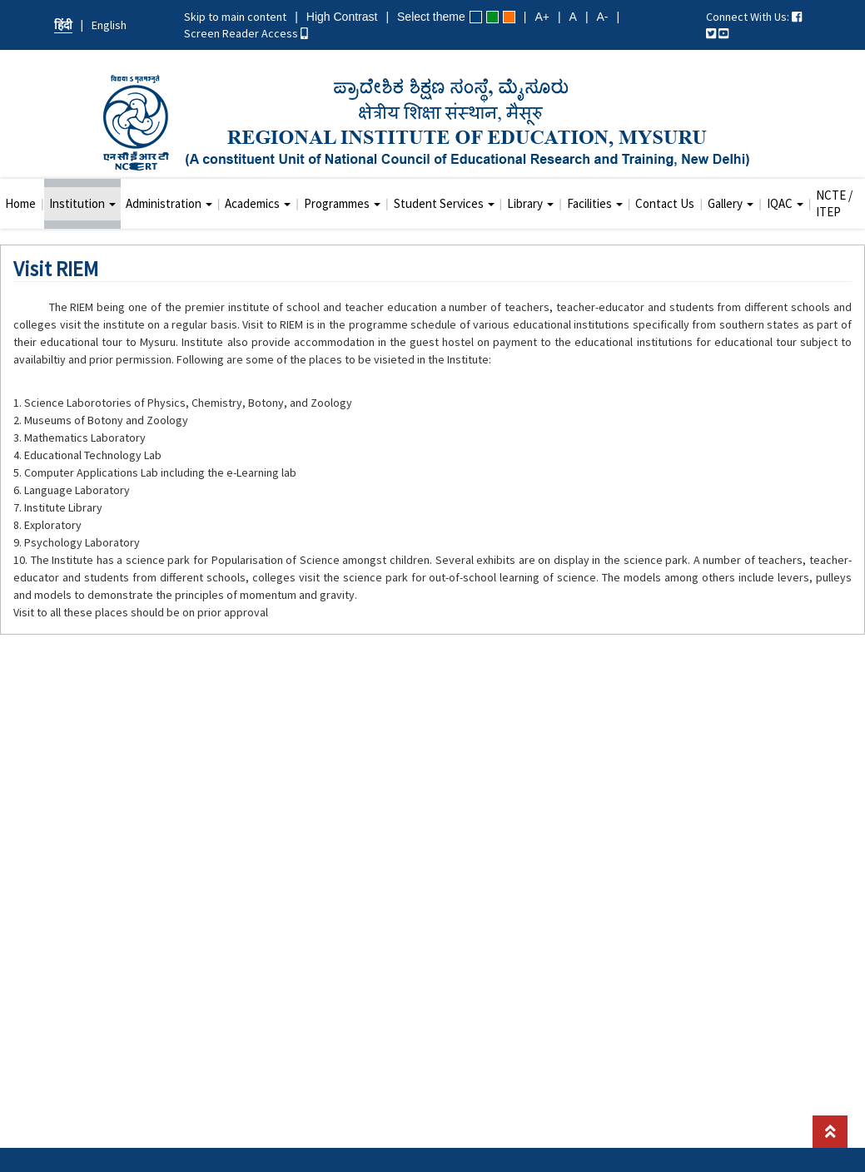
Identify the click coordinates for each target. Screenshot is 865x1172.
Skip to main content (235, 16)
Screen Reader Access (246, 33)
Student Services (444, 203)
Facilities (595, 203)
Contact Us (664, 203)
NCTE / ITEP (834, 203)
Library (530, 203)
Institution (82, 203)
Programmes (342, 203)
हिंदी (63, 24)
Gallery (730, 203)
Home (20, 203)
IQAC (785, 203)
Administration (169, 203)
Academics (258, 203)
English (109, 24)
